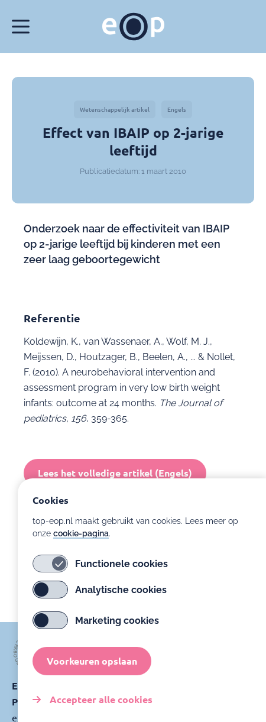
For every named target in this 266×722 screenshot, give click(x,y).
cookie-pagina (81, 544)
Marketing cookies (96, 631)
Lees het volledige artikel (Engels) (115, 473)
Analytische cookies (100, 601)
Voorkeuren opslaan (92, 672)
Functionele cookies (100, 575)
